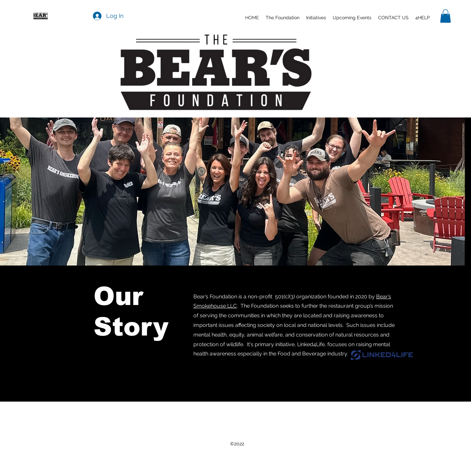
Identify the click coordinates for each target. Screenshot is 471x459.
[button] (316, 18)
